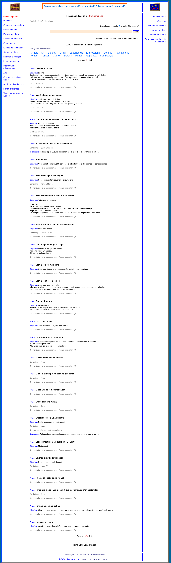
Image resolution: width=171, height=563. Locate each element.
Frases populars (11, 34)
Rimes (78, 55)
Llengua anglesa (158, 30)
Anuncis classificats (157, 26)
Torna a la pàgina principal (84, 545)
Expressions (93, 52)
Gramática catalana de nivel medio (155, 40)
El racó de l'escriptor (13, 48)
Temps (33, 55)
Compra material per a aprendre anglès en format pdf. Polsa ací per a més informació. (85, 6)
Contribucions (9, 43)
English (33, 21)
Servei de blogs (10, 52)
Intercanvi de (9, 67)
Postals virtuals (159, 17)
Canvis (57, 55)
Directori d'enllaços (12, 57)
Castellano (49, 21)
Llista (11, 61)
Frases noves (102, 39)
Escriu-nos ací (10, 30)
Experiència (76, 52)
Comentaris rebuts (130, 39)
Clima (63, 52)
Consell (45, 55)
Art (42, 52)
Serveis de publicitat (12, 39)
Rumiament (122, 52)
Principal (7, 21)
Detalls (68, 55)
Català (40, 21)
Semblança (106, 55)
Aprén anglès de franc (13, 84)
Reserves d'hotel (158, 35)
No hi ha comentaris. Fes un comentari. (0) (58, 87)
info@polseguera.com (69, 559)
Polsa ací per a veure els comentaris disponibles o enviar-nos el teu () (69, 152)
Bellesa (52, 52)
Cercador (161, 21)
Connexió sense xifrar (13, 25)
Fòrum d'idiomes (11, 89)
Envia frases (115, 39)
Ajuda (34, 52)
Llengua (107, 52)
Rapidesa (91, 55)
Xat (5, 73)
